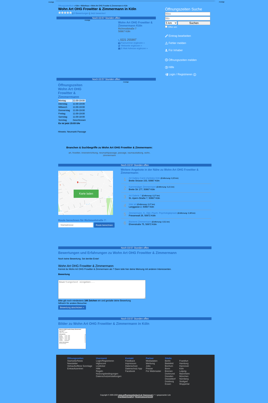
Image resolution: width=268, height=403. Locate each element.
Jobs (148, 366)
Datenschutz (131, 366)
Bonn (167, 368)
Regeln (99, 371)
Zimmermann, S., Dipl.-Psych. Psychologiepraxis (153, 213)
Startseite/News (75, 361)
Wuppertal (184, 384)
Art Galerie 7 (135, 195)
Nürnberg (184, 379)
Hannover (184, 366)
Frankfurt (183, 361)
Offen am (172, 27)
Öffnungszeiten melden (181, 60)
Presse (149, 368)
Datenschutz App (133, 368)
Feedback (130, 361)
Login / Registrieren (178, 74)
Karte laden (86, 193)
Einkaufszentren (75, 368)
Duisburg (169, 381)
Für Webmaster (153, 371)
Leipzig (182, 371)
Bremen (169, 371)
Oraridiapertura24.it (126, 397)
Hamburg (183, 363)
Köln (181, 368)
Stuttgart (183, 381)
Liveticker (100, 366)
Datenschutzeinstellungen (108, 376)
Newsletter (72, 363)
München (183, 376)
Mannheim (184, 373)
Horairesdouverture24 (144, 397)
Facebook (130, 371)
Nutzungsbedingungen (107, 373)
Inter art (132, 204)
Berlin (168, 361)
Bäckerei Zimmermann (140, 221)
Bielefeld (169, 363)
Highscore (101, 363)
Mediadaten (151, 361)
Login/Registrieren (105, 361)
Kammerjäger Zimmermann (142, 186)
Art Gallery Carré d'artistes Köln (144, 178)
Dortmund (170, 373)
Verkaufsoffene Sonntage (79, 366)
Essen (168, 384)
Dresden (169, 376)
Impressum (130, 363)
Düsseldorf (170, 379)
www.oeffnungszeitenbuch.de (130, 395)
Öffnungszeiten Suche (183, 9)
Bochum (169, 366)
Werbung (150, 363)
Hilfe (169, 67)
